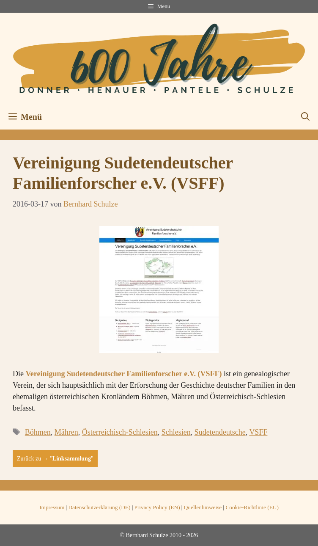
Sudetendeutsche (220, 432)
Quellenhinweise (203, 507)
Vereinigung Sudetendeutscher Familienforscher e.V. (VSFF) (124, 374)
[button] (305, 117)
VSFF (258, 432)
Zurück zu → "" (55, 458)
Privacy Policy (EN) (157, 507)
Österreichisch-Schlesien (120, 432)
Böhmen (38, 432)
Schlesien (176, 432)
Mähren (66, 432)
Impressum (51, 507)
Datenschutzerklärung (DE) (99, 507)
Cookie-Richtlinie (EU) (251, 507)
